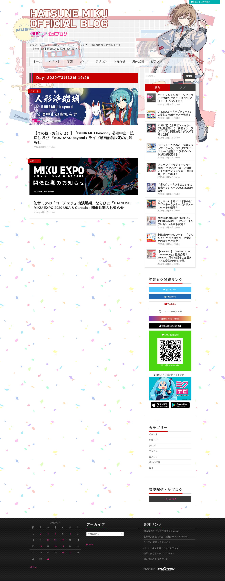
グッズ (84, 57)
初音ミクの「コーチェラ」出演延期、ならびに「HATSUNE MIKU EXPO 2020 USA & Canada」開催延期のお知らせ (84, 203)
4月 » (34, 562)
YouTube (170, 299)
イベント (54, 57)
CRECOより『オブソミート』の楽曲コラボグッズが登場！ (175, 108)
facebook (170, 292)
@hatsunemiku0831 (170, 321)
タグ (183, 82)
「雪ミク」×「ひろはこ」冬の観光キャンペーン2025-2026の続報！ (175, 183)
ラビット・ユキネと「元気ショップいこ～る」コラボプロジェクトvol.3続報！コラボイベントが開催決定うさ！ (175, 145)
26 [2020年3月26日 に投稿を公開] (63, 548)
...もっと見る (170, 494)
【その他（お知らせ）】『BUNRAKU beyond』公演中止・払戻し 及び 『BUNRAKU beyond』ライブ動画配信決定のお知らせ (82, 133)
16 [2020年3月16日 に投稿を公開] (40, 542)
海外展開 (138, 57)
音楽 (70, 57)
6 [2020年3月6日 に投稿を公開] (70, 529)
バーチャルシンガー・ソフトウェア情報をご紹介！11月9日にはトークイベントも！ (175, 93)
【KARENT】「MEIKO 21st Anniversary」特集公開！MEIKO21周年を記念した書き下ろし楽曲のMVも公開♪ (175, 251)
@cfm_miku (170, 285)
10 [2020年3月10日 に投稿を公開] (48, 535)
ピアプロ (156, 57)
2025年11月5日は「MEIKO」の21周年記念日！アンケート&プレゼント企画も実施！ (175, 216)
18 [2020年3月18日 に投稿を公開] (55, 542)
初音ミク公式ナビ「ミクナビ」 (170, 370)
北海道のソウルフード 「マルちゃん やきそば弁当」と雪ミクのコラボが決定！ (175, 233)
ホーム (37, 57)
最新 (157, 82)
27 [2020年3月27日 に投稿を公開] (70, 548)
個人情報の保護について (156, 554)
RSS (89, 540)
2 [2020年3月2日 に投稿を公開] (40, 529)
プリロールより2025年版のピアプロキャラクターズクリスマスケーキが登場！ (175, 199)
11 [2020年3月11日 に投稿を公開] (55, 535)
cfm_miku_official (170, 314)
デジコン (101, 57)
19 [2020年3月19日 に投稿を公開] (63, 542)
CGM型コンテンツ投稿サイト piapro (161, 526)
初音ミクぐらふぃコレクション (159, 549)
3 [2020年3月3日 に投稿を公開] (48, 529)
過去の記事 (154, 457)
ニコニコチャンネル (170, 306)
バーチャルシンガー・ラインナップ (161, 543)
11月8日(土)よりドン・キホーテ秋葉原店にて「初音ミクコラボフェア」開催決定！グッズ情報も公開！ (175, 125)
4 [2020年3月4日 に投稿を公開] (55, 529)
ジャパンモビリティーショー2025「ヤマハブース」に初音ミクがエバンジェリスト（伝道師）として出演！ (175, 165)
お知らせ (119, 57)
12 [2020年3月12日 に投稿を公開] (63, 535)
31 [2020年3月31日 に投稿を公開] (48, 554)
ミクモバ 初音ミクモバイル (157, 537)
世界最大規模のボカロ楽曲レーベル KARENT (166, 532)
